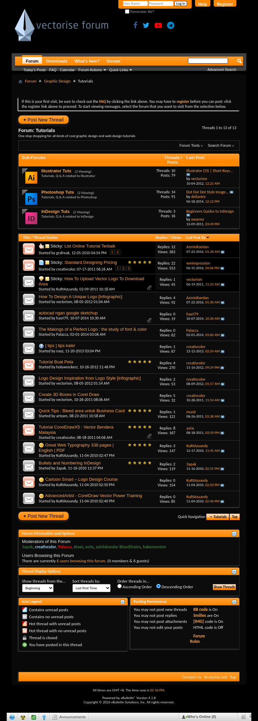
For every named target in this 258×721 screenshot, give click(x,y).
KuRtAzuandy (67, 289)
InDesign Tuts (55, 211)
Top (234, 517)
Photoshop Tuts (57, 192)
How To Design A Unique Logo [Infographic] (80, 296)
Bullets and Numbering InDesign (70, 462)
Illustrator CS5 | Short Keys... (209, 170)
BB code (200, 609)
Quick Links (118, 70)
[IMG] (198, 621)
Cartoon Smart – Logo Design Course (81, 479)
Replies (162, 237)
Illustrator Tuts (56, 170)
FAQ (53, 70)
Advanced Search (221, 70)
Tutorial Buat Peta (56, 361)
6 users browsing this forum (81, 560)
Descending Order (174, 586)
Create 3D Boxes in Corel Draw (69, 394)
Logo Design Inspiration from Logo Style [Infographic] (90, 378)
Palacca (62, 334)
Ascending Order (134, 586)
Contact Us (191, 676)
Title (26, 237)
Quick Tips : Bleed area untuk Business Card (82, 410)
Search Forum (219, 145)
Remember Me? (139, 12)
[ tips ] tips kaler (60, 345)
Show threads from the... (44, 581)
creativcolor (65, 269)
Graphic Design (57, 81)
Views (176, 237)
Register (225, 4)
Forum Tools (190, 145)
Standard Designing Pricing (90, 262)
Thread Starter (46, 237)
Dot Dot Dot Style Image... (207, 192)
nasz (59, 351)
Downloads (56, 61)
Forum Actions (90, 70)
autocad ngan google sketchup (68, 312)
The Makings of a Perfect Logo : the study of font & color (93, 329)
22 (173, 263)
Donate (113, 61)
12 (173, 247)
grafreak (63, 253)
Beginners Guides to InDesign (210, 211)
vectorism (64, 301)
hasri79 (62, 318)
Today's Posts (34, 70)
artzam (62, 416)
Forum (32, 61)
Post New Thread (43, 119)
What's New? (87, 61)
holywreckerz (67, 367)
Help (202, 4)
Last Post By (198, 237)
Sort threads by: (86, 581)
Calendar (67, 70)
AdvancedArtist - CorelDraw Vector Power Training (93, 495)
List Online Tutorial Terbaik (89, 246)
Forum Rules (197, 638)
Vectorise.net (215, 676)
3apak (61, 468)
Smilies (199, 615)
